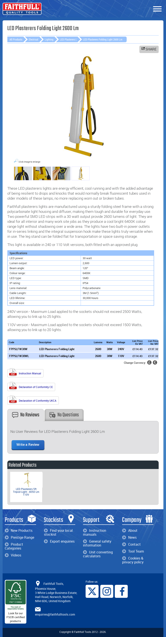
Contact (131, 544)
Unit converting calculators (98, 554)
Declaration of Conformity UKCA (32, 400)
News (129, 537)
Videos (13, 555)
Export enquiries (59, 541)
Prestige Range (19, 537)
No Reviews (25, 415)
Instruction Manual (25, 373)
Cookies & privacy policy (133, 560)
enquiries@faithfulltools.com (55, 614)
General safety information (97, 543)
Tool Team (133, 551)
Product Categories (14, 546)
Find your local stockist (58, 532)
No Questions (64, 415)
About (129, 530)
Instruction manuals (94, 532)
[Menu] (157, 9)
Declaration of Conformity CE (31, 386)
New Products (18, 530)
